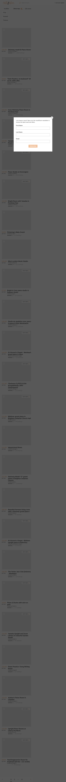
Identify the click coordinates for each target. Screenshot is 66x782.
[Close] (52, 118)
